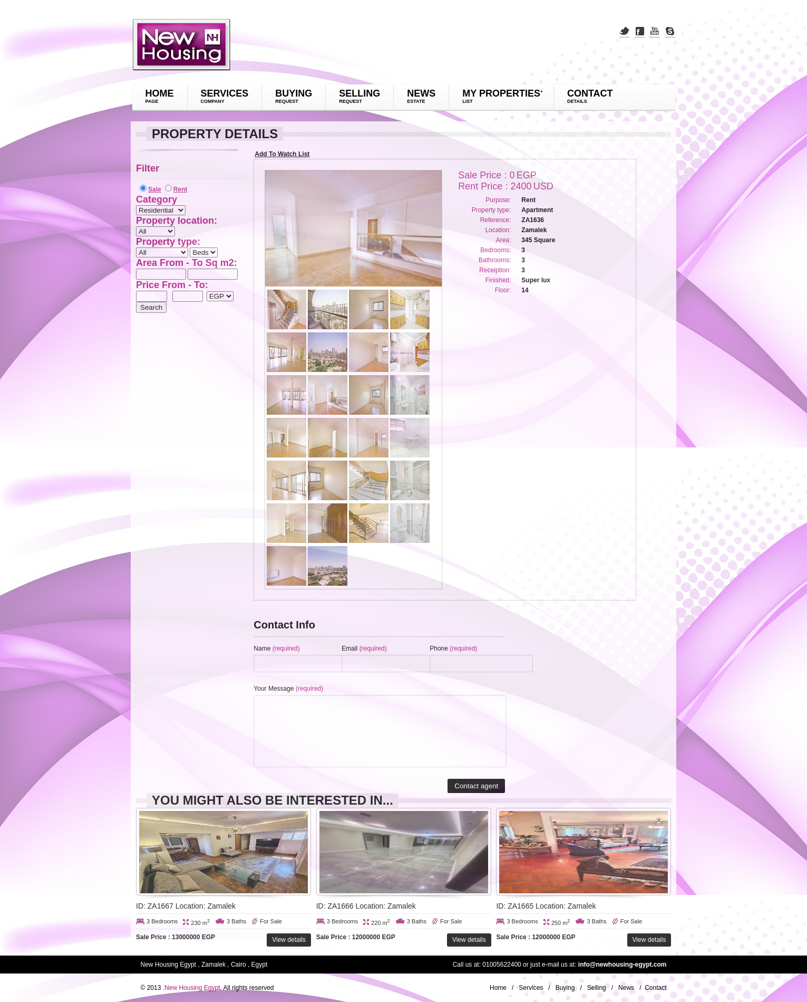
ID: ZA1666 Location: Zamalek (366, 906)
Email (364, 648)
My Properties (501, 93)
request (286, 101)
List (467, 101)
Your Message (288, 688)
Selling (359, 93)
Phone (453, 648)
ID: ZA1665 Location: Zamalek (546, 906)
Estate (416, 101)
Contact (590, 93)
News (421, 93)
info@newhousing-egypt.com (622, 964)
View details (289, 939)
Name (276, 648)
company (213, 101)
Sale (154, 189)
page (152, 101)
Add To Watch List (282, 154)
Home (159, 93)
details (577, 101)
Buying (293, 93)
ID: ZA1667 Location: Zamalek (186, 906)
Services (225, 93)
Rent (180, 189)
